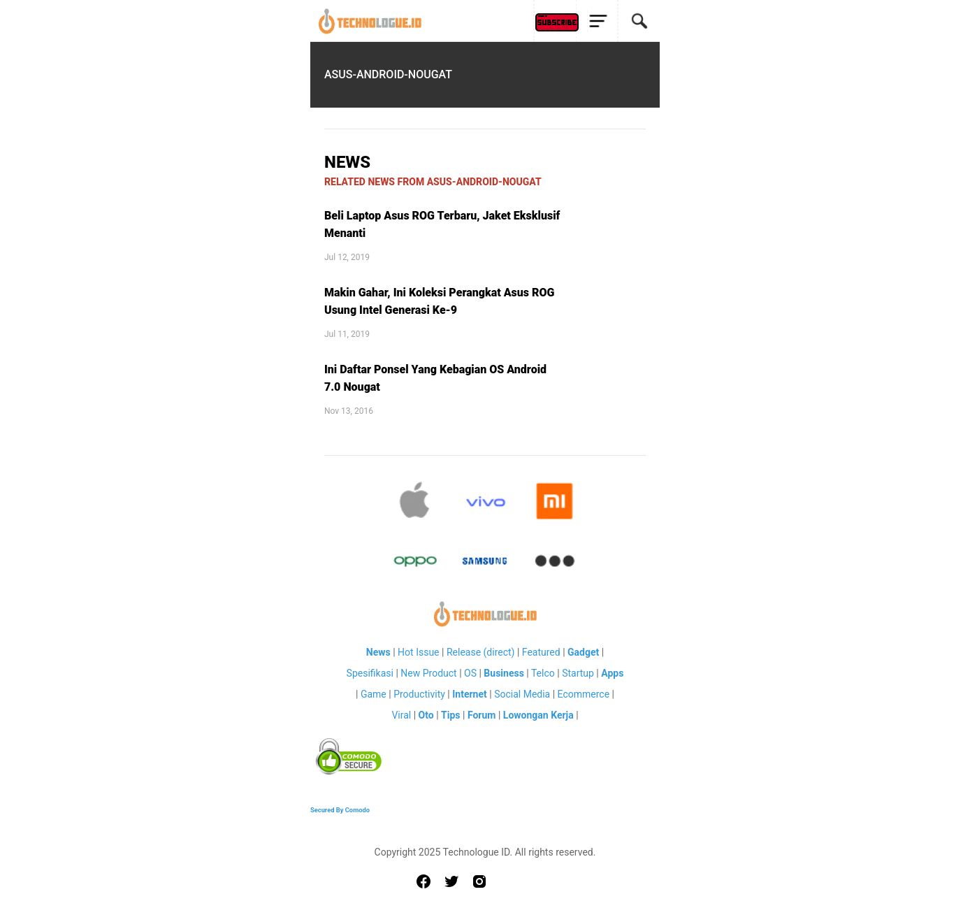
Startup (578, 673)
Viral (401, 715)
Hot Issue (418, 652)
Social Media (522, 694)
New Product (428, 673)
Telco (543, 673)
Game (373, 694)
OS (470, 673)
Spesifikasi (370, 673)
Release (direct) (481, 652)
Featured (541, 652)
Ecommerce (583, 694)
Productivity (419, 694)
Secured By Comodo (340, 810)
